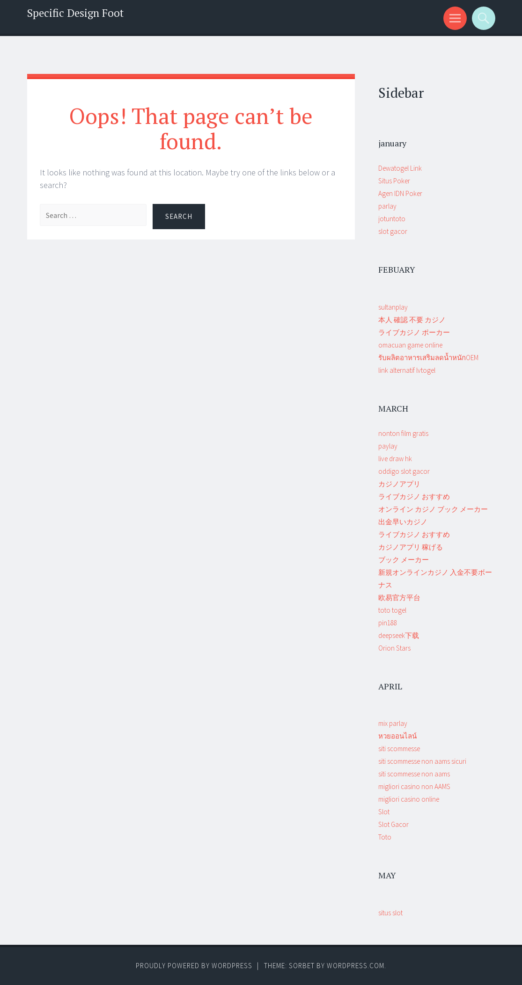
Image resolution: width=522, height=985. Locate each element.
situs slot (390, 912)
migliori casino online (408, 799)
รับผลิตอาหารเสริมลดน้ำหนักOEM (428, 357)
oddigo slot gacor (404, 471)
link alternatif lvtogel (406, 370)
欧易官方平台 (399, 597)
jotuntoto (391, 218)
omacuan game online (410, 344)
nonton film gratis (403, 433)
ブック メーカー (403, 559)
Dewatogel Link (400, 168)
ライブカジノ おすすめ (414, 496)
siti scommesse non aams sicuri (422, 761)
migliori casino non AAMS (414, 786)
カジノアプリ (399, 483)
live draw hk (395, 458)
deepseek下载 (398, 635)
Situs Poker (394, 180)
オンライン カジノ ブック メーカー (433, 509)
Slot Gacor (393, 824)
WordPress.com (355, 965)
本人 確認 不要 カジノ (412, 319)
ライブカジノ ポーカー (414, 332)
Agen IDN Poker (400, 193)
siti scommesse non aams (414, 773)
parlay (387, 206)
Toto (384, 837)
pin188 (387, 622)
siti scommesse (399, 748)
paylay (387, 446)
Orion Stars (394, 648)
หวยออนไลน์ (397, 736)
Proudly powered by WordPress (194, 965)
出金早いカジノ (402, 521)
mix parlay (392, 723)
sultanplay (393, 307)
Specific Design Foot (75, 13)
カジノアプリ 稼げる (410, 547)
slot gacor (392, 231)
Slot (384, 811)
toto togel (392, 610)
